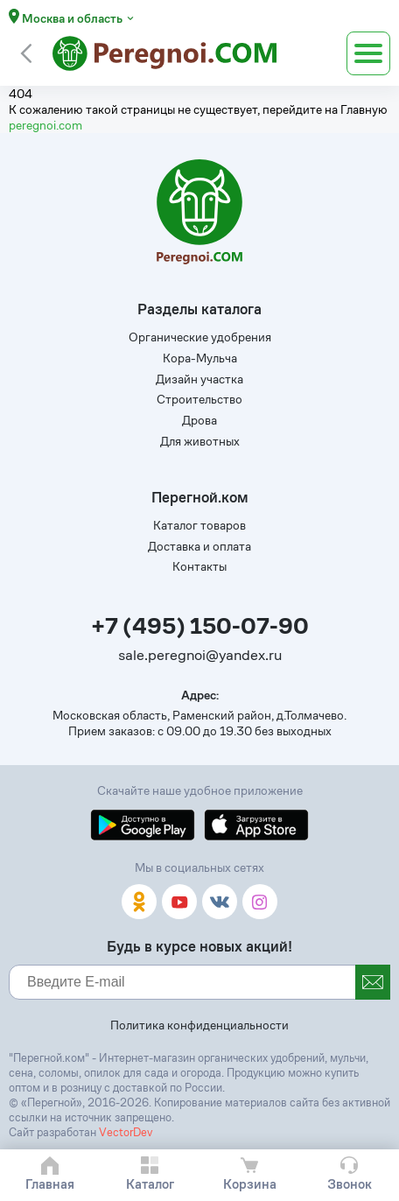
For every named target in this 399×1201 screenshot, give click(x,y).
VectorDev (125, 1132)
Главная (49, 1184)
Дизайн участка (199, 379)
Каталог (150, 1184)
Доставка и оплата (199, 546)
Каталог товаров (199, 525)
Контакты (199, 566)
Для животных (200, 441)
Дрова (199, 420)
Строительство (199, 399)
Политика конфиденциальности (199, 1025)
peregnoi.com (45, 125)
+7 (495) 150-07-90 (200, 626)
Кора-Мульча (200, 358)
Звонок (349, 1184)
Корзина (249, 1184)
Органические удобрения (200, 337)
